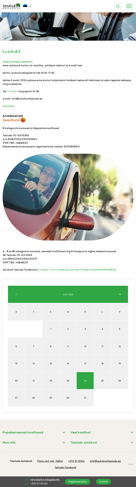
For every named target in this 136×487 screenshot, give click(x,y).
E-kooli (103, 481)
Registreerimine (78, 481)
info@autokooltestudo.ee (105, 461)
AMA (130, 464)
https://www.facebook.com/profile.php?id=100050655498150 (79, 269)
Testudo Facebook (65, 467)
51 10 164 (12, 91)
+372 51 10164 (76, 461)
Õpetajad (8, 106)
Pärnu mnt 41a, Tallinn (50, 461)
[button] (27, 6)
